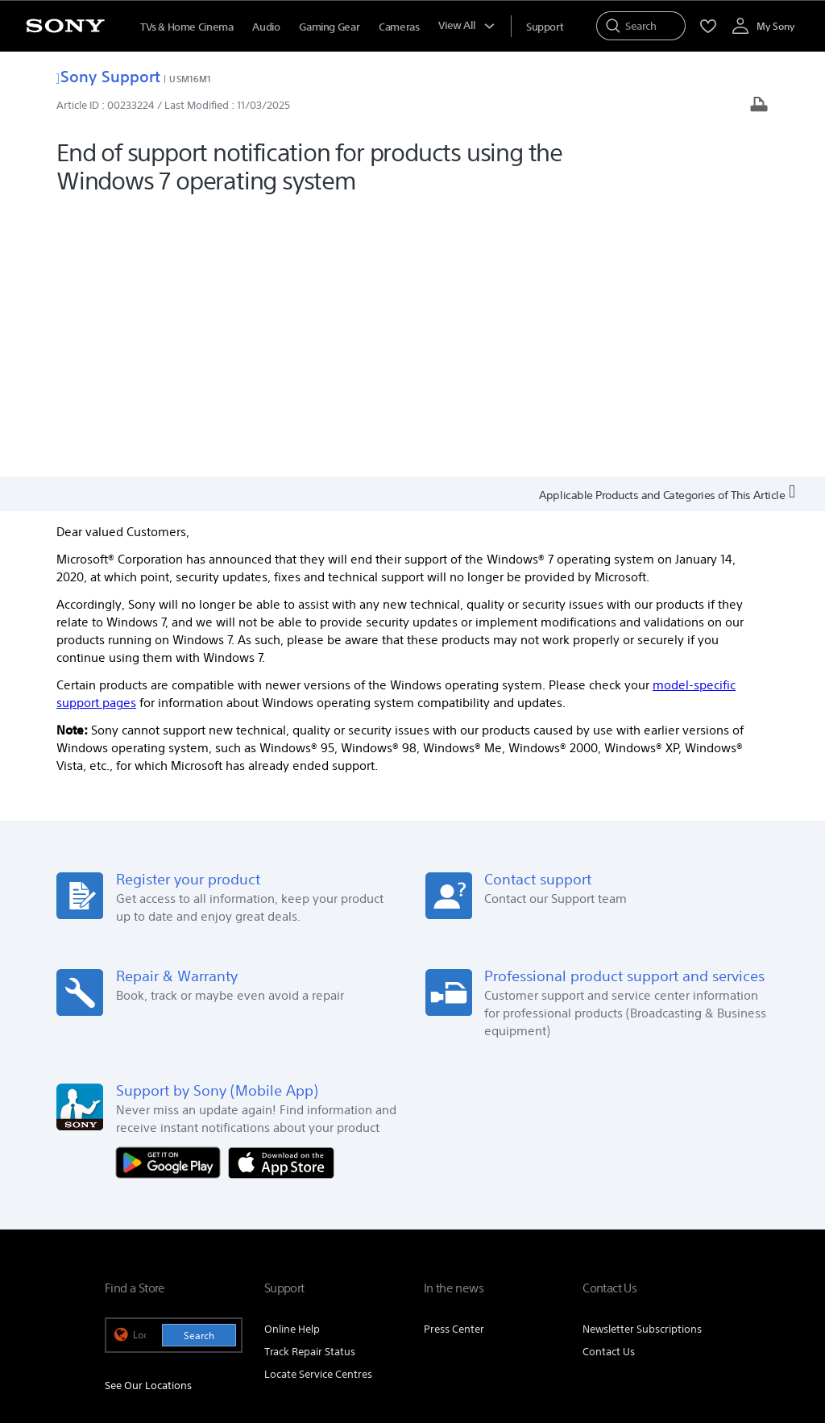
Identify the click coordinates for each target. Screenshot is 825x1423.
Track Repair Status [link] (309, 1082)
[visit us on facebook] (599, 1258)
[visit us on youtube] (703, 1258)
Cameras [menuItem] (399, 27)
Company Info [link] (341, 1195)
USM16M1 (190, 79)
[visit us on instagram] (669, 1258)
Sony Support (108, 76)
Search (199, 1066)
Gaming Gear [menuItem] (329, 27)
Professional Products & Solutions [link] (582, 1218)
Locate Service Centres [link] (318, 1105)
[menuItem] (544, 27)
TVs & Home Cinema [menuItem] (186, 27)
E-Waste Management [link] (443, 1195)
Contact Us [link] (608, 1082)
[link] (125, 1260)
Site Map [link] (699, 1218)
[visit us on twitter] (634, 1258)
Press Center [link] (454, 1060)
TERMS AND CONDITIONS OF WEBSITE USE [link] (194, 1335)
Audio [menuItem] (266, 27)
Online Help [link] (292, 1060)
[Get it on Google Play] (172, 893)
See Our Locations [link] (148, 1116)
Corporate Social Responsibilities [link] (590, 1195)
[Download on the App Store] (281, 893)
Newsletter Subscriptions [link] (642, 1060)
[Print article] (759, 106)
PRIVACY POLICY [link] (327, 1335)
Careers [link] (702, 1195)
